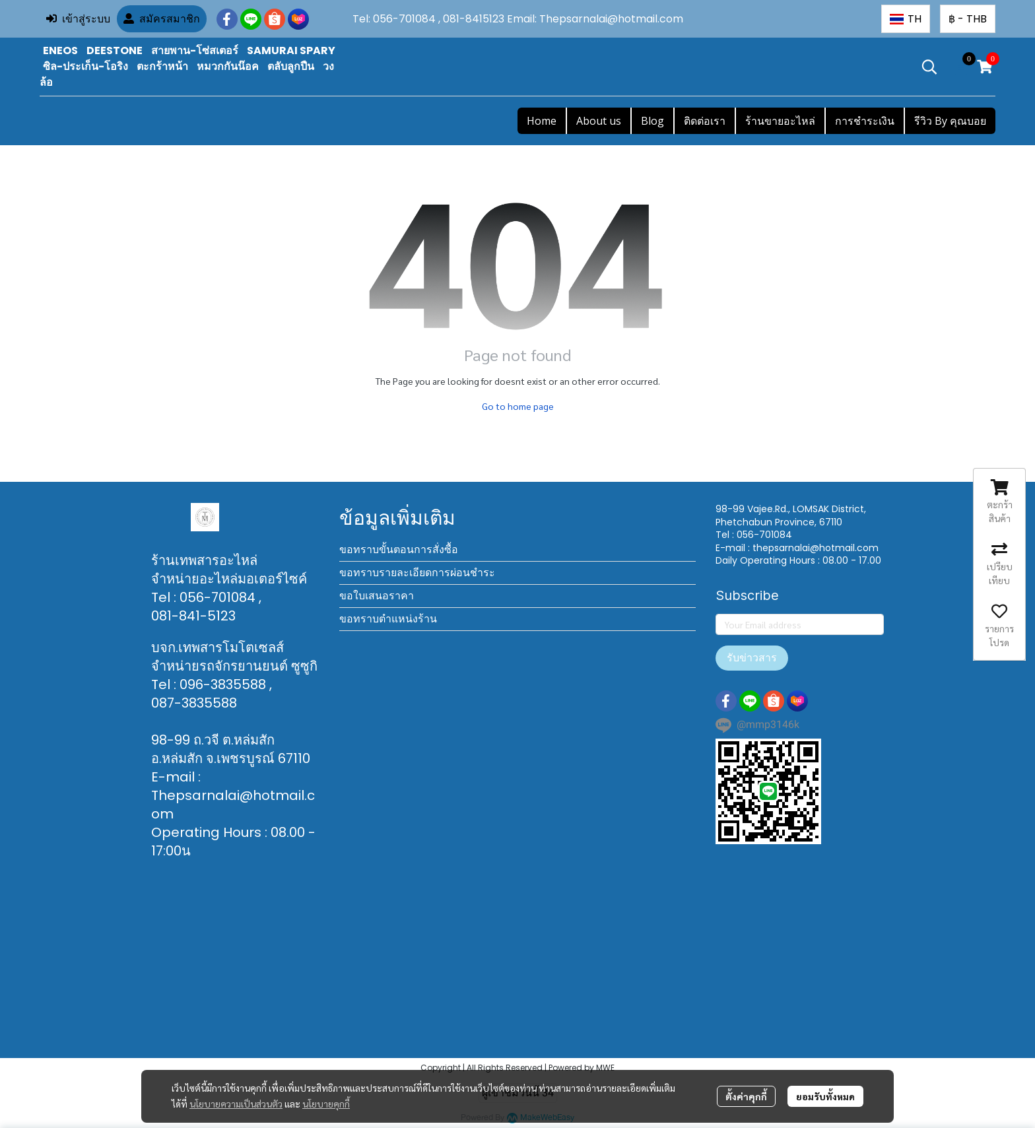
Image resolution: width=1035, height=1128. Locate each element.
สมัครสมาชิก (161, 18)
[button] (905, 19)
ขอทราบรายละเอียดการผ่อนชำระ (417, 572)
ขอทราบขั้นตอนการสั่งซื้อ (398, 549)
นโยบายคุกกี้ (326, 1104)
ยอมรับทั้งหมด (825, 1096)
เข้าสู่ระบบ (78, 18)
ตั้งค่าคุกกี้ (746, 1096)
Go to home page (518, 406)
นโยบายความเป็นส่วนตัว (236, 1104)
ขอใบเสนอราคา (376, 595)
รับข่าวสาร (752, 657)
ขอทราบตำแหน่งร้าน (388, 619)
